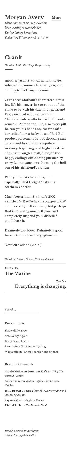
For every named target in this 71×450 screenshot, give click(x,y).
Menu (56, 17)
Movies (29, 259)
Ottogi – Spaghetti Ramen (29, 400)
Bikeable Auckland (16, 341)
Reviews (49, 259)
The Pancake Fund (36, 405)
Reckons (39, 259)
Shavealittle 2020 (16, 330)
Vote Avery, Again (16, 336)
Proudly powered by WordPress (21, 430)
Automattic (29, 435)
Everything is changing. (35, 284)
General (20, 259)
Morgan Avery (24, 17)
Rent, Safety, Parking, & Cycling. (25, 346)
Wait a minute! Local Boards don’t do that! (32, 351)
